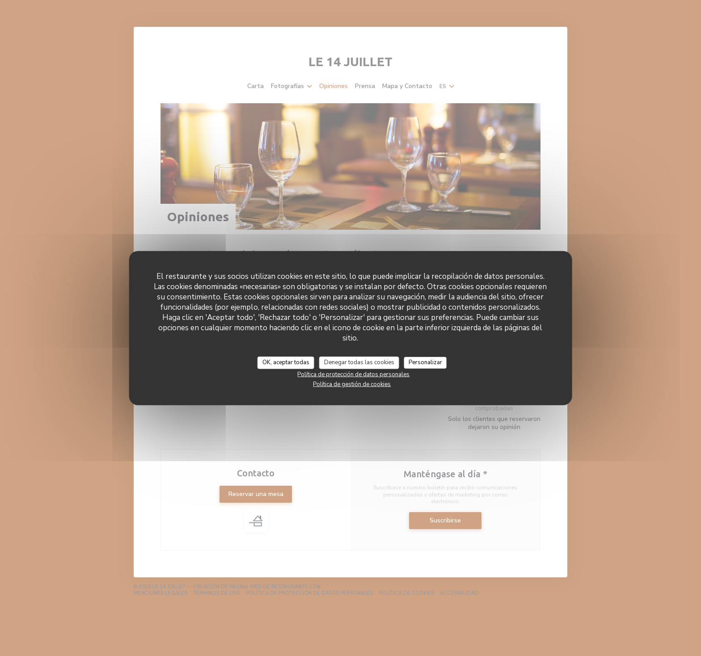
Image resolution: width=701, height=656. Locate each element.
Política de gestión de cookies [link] (352, 384)
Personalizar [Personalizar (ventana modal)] (425, 362)
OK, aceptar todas (285, 362)
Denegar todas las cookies (359, 362)
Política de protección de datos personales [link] (353, 374)
